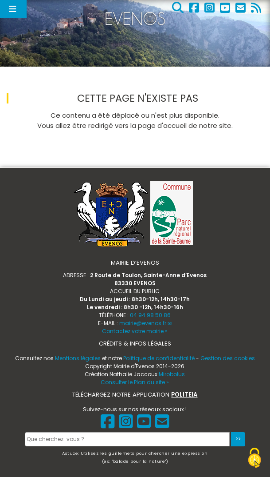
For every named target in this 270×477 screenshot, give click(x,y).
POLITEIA (184, 394)
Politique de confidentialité (159, 358)
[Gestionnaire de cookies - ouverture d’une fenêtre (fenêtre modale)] (254, 459)
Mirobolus (172, 374)
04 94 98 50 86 (150, 315)
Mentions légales (78, 358)
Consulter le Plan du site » (135, 382)
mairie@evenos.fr (142, 323)
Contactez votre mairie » (135, 331)
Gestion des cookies (227, 358)
